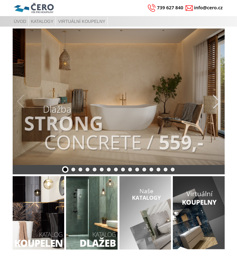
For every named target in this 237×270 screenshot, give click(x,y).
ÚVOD (20, 21)
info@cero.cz (208, 7)
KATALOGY (42, 21)
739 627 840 (170, 7)
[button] (216, 101)
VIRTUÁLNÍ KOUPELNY (81, 21)
